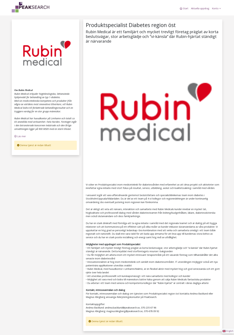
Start (184, 8)
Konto (216, 8)
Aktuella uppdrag (200, 8)
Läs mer (20, 136)
